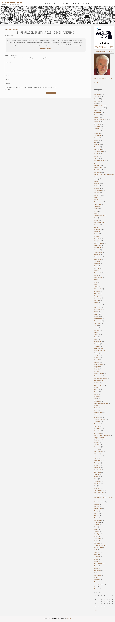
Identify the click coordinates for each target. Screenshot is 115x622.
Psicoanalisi (97, 447)
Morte (96, 275)
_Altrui (96, 163)
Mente (96, 110)
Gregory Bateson (99, 437)
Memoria (96, 362)
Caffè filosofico (98, 243)
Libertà (96, 140)
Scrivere (96, 524)
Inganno (96, 270)
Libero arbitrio (98, 167)
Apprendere (97, 229)
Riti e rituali (97, 289)
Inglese (96, 561)
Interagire (97, 94)
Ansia (95, 550)
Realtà (96, 408)
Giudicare (97, 126)
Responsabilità (98, 380)
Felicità (96, 154)
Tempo (96, 286)
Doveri (96, 586)
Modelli (96, 369)
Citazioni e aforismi (99, 419)
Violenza (96, 328)
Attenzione (97, 346)
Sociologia (97, 534)
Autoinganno (98, 305)
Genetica (96, 334)
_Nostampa (97, 204)
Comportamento (99, 215)
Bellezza (96, 213)
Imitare (96, 220)
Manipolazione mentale (101, 403)
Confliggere (97, 122)
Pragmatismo (98, 428)
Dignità (96, 566)
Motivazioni (97, 149)
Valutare (96, 131)
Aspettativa (97, 495)
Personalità (97, 440)
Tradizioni (97, 421)
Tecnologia (97, 424)
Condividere (97, 170)
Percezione (97, 293)
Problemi (97, 357)
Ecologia (96, 316)
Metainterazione (99, 492)
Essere (96, 394)
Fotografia (97, 488)
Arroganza (97, 238)
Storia (96, 415)
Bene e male (97, 321)
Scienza (96, 266)
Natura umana (98, 105)
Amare (96, 179)
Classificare (97, 538)
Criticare (96, 250)
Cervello (96, 353)
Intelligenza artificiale (100, 378)
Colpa (96, 325)
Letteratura (97, 298)
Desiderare (97, 245)
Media (96, 332)
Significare (97, 552)
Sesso (95, 337)
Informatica (97, 472)
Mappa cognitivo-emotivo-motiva (104, 174)
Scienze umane (98, 547)
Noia (95, 577)
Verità (96, 156)
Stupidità (97, 231)
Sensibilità (97, 557)
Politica (8, 29)
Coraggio (97, 444)
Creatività (97, 291)
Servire (96, 536)
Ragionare (97, 186)
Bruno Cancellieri (99, 502)
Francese (96, 330)
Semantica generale (99, 545)
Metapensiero (98, 451)
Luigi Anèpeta (98, 460)
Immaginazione (98, 257)
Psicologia (97, 124)
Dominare (97, 396)
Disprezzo (97, 344)
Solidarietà (97, 431)
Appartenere (98, 112)
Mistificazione (98, 318)
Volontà (96, 209)
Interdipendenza (99, 222)
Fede (95, 486)
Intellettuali (97, 520)
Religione (97, 101)
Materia (96, 582)
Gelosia (96, 568)
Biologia (96, 511)
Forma (96, 405)
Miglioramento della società (102, 435)
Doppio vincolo (98, 373)
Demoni (96, 360)
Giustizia (96, 383)
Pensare (96, 138)
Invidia (96, 529)
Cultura (96, 234)
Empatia (96, 300)
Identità (96, 199)
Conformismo (98, 190)
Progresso (97, 366)
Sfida (95, 458)
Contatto (69, 618)
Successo (96, 426)
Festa (95, 410)
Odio (95, 399)
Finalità (96, 392)
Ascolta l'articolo (45, 48)
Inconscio (97, 115)
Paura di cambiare (99, 351)
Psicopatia (97, 241)
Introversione (98, 412)
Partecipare (97, 463)
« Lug (95, 610)
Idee (95, 284)
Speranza (96, 474)
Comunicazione (98, 151)
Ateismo (96, 449)
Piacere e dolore (98, 108)
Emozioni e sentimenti (100, 119)
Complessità (97, 273)
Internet (96, 506)
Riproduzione (98, 575)
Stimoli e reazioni (99, 385)
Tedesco (96, 531)
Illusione (96, 268)
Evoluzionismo (98, 364)
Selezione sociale (99, 584)
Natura (96, 312)
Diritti (96, 541)
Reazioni (96, 554)
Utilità (96, 479)
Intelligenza (97, 172)
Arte (95, 280)
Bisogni (96, 99)
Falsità (96, 211)
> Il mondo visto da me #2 (104, 51)
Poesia (96, 302)
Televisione (97, 481)
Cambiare (97, 165)
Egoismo (96, 465)
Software (96, 515)
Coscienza (97, 128)
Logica (96, 197)
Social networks (98, 490)
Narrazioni (97, 467)
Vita (95, 142)
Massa (96, 518)
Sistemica (97, 133)
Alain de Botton (98, 563)
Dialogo (96, 371)
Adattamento (98, 456)
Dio (95, 527)
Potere (96, 218)
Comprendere (98, 202)
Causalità (97, 193)
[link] (92, 3)
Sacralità (96, 355)
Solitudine (97, 254)
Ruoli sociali (97, 307)
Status (96, 227)
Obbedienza (97, 376)
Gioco (95, 282)
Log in (96, 82)
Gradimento (97, 417)
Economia (97, 387)
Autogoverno (98, 296)
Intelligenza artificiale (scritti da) (103, 497)
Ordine (96, 454)
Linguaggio (97, 259)
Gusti (95, 573)
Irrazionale (97, 483)
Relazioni (96, 144)
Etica (95, 103)
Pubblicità (97, 543)
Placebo (96, 504)
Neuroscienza (98, 508)
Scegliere (96, 183)
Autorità (96, 476)
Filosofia (96, 117)
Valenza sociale (98, 348)
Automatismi (98, 252)
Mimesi (96, 513)
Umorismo (15, 29)
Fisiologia (97, 579)
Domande (97, 236)
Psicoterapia (97, 247)
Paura (96, 181)
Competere (97, 135)
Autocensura (98, 341)
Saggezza (96, 188)
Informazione (98, 277)
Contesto (96, 589)
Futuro (96, 314)
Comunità (97, 261)
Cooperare (97, 195)
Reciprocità (97, 470)
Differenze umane (99, 160)
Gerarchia (97, 206)
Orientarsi (97, 522)
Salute (96, 559)
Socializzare (97, 433)
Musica (96, 339)
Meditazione (97, 401)
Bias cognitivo (98, 309)
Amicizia (96, 389)
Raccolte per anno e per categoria (103, 78)
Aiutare (96, 442)
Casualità (97, 225)
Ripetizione (97, 570)
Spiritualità (97, 323)
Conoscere (97, 96)
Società (96, 158)
